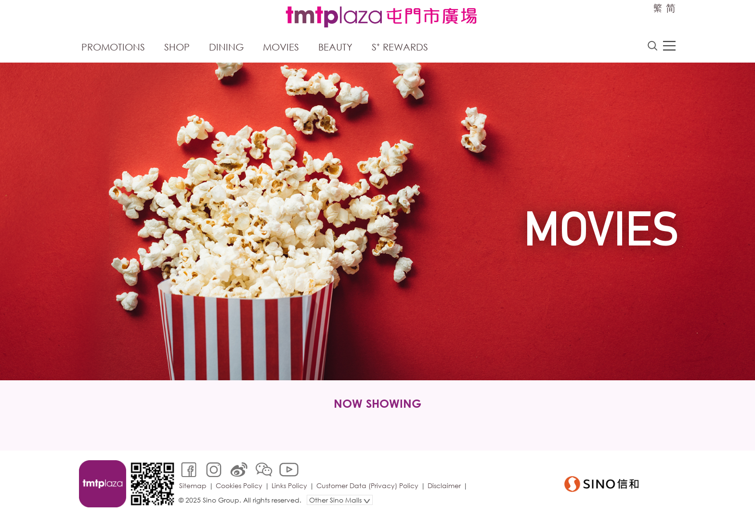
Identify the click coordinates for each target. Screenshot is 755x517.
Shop (177, 46)
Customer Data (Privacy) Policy (367, 485)
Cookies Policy (239, 485)
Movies (281, 46)
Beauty (335, 46)
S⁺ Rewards (400, 46)
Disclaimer (444, 485)
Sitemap (193, 485)
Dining (226, 46)
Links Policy (289, 485)
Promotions (113, 46)
